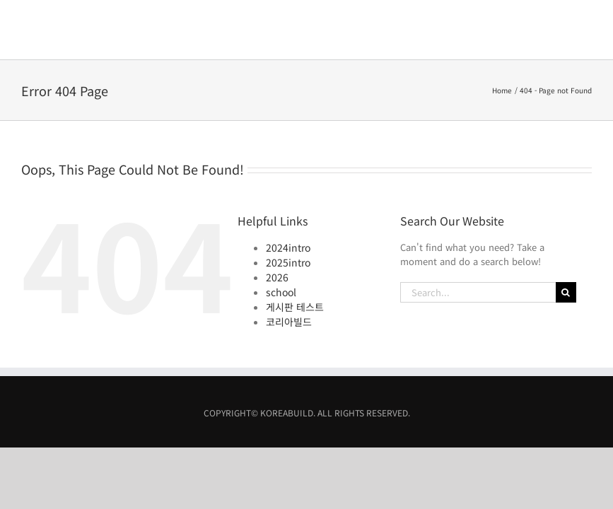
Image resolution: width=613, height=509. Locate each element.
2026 (277, 218)
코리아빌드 (289, 262)
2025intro (288, 203)
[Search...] (478, 233)
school (281, 233)
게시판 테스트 (295, 247)
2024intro (288, 188)
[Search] (566, 233)
